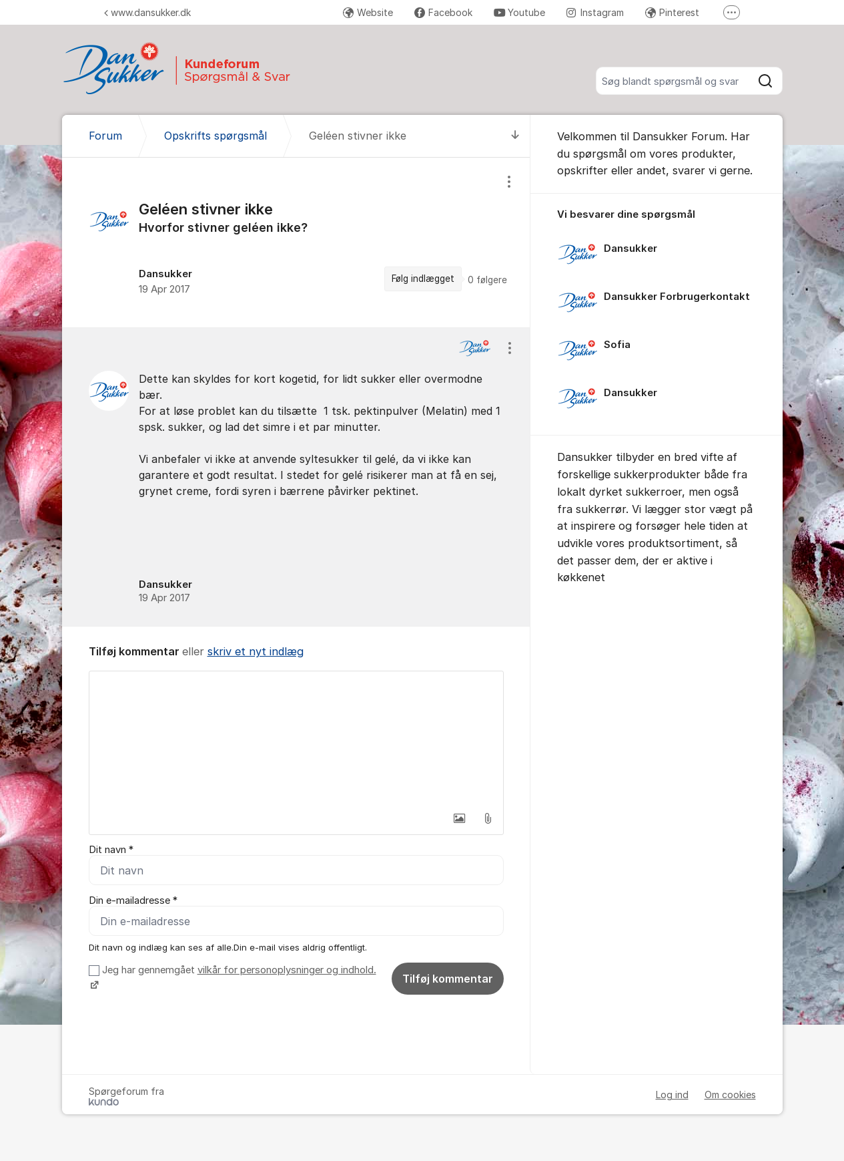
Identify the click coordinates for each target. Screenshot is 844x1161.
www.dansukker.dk (147, 12)
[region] (296, 242)
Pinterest (672, 12)
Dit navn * (111, 850)
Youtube (519, 12)
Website (368, 12)
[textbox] (296, 738)
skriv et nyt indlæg (255, 651)
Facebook (443, 12)
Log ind (672, 1094)
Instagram (595, 12)
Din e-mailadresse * (133, 900)
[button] (459, 818)
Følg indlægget (423, 278)
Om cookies (730, 1094)
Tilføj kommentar (447, 978)
